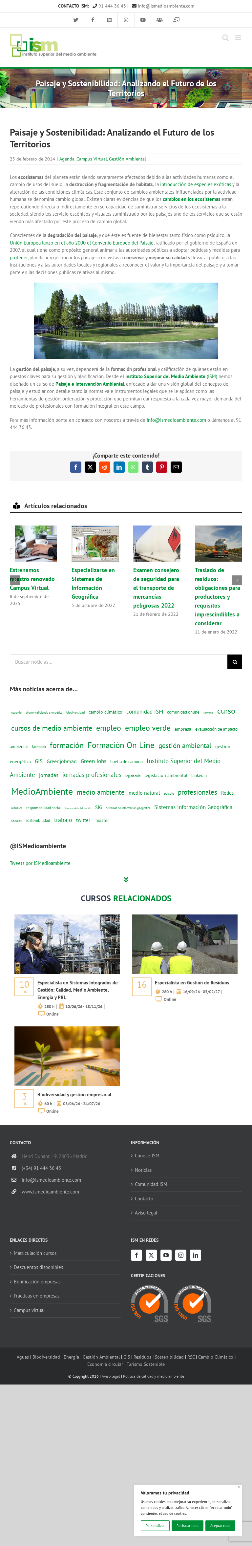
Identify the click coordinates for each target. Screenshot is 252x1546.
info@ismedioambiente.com (163, 6)
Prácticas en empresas (36, 1296)
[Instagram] (180, 1255)
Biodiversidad (46, 1357)
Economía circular (105, 1364)
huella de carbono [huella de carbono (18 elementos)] (126, 761)
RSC (191, 1357)
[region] (188, 1510)
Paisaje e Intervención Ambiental (89, 384)
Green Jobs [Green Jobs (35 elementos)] (93, 761)
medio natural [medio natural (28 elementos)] (144, 792)
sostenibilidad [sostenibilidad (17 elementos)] (38, 820)
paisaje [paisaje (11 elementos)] (169, 793)
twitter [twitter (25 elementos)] (83, 820)
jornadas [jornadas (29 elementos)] (48, 775)
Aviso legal (146, 1213)
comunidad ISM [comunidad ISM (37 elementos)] (144, 711)
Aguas (23, 1357)
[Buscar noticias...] (118, 662)
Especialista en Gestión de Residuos (192, 982)
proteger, (19, 257)
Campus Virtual (91, 159)
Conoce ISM (147, 1155)
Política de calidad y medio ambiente (153, 1376)
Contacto (144, 1198)
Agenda (66, 159)
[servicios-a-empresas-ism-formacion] (67, 917)
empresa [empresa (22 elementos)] (183, 729)
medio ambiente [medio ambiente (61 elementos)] (101, 792)
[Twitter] (151, 1255)
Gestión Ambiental (127, 159)
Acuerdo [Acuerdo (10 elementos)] (16, 712)
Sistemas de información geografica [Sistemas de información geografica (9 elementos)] (128, 808)
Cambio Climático (215, 1357)
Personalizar (155, 1525)
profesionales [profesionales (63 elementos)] (197, 792)
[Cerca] (239, 1487)
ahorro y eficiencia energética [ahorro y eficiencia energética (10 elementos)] (44, 712)
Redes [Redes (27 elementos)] (227, 792)
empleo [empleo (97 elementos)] (108, 728)
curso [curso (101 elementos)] (226, 711)
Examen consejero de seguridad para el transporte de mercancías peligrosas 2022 (156, 587)
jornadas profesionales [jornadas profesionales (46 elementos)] (91, 775)
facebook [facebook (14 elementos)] (39, 746)
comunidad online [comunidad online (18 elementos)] (183, 712)
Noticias (143, 1170)
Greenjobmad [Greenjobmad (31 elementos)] (62, 761)
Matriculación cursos (35, 1253)
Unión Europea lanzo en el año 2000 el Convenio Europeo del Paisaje (82, 243)
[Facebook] (136, 1255)
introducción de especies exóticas (195, 184)
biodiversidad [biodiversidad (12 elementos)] (75, 712)
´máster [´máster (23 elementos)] (101, 820)
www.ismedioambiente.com (50, 1192)
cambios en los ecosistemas (191, 199)
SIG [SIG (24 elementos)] (98, 807)
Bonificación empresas (37, 1281)
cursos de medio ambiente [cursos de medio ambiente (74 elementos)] (51, 728)
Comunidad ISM (151, 1184)
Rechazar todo (188, 1525)
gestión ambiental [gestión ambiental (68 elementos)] (184, 745)
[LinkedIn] (195, 1255)
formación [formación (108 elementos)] (67, 745)
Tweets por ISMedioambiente (40, 863)
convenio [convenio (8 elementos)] (208, 712)
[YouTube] (166, 1255)
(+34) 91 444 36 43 (41, 1168)
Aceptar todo (220, 1525)
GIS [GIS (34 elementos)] (39, 761)
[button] (15, 580)
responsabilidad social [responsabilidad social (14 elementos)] (43, 807)
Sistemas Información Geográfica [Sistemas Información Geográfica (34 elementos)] (193, 807)
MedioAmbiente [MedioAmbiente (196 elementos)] (42, 791)
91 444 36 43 (109, 6)
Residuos (142, 1357)
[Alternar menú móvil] (238, 37)
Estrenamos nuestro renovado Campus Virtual (32, 578)
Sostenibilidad (169, 1357)
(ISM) (172, 376)
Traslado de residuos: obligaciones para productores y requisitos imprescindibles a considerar (217, 596)
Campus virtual (29, 1310)
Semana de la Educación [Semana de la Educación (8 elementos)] (78, 808)
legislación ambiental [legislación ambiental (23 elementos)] (165, 775)
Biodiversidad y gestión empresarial (74, 1094)
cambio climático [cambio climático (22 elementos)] (105, 712)
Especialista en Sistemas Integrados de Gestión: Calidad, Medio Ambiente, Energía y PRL (77, 989)
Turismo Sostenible (146, 1364)
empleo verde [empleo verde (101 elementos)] (148, 728)
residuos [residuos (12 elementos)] (16, 807)
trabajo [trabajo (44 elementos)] (63, 820)
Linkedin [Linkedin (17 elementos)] (199, 775)
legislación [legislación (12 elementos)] (132, 775)
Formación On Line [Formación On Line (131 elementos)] (121, 745)
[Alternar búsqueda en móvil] (225, 37)
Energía (71, 1357)
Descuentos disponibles (38, 1267)
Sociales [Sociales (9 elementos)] (16, 821)
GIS (126, 1357)
